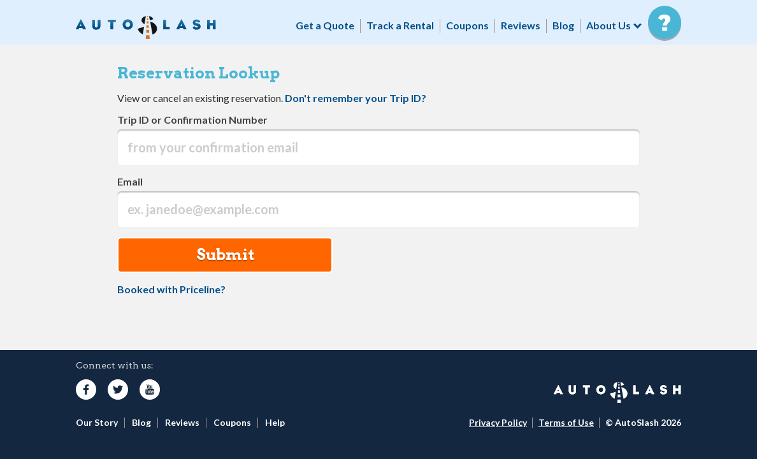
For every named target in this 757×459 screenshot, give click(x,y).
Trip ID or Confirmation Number (192, 119)
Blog (563, 25)
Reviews (520, 25)
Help (275, 422)
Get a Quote (325, 25)
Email (130, 181)
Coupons (467, 25)
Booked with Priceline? (171, 289)
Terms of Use (566, 422)
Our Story (97, 422)
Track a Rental (400, 25)
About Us (608, 25)
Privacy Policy (498, 422)
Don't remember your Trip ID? (355, 98)
